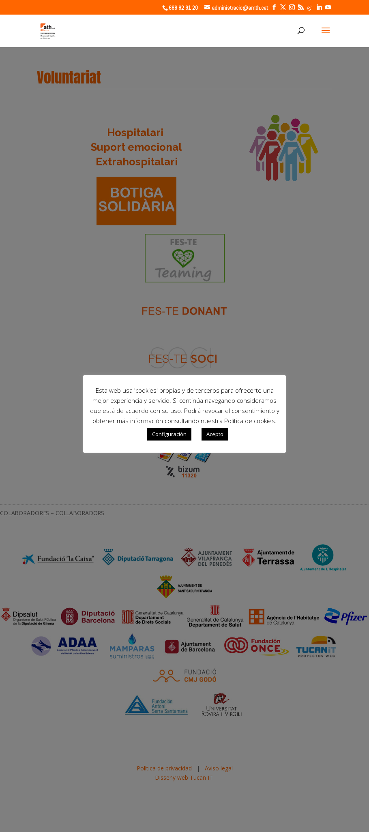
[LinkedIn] (319, 7)
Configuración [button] (169, 434)
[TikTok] (310, 8)
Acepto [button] (214, 434)
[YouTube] (328, 7)
